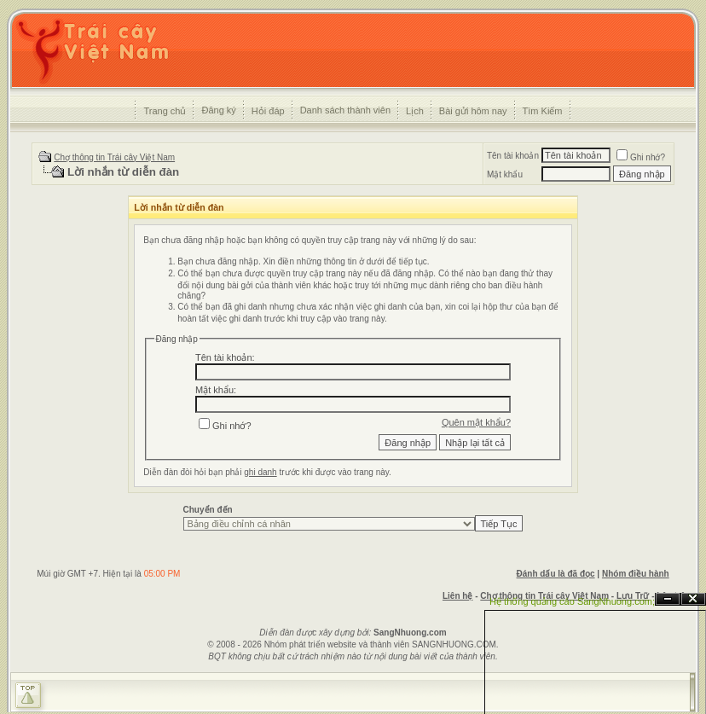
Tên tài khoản (513, 155)
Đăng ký (218, 110)
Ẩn (667, 599)
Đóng (693, 599)
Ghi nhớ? (640, 157)
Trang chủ (164, 111)
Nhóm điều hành (635, 573)
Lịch (415, 111)
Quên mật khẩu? (476, 422)
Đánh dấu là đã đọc (556, 573)
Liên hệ (457, 596)
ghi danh (260, 472)
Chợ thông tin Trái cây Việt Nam (114, 157)
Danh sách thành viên (345, 110)
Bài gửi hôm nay (473, 111)
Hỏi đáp (268, 111)
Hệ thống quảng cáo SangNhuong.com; (572, 601)
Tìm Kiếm (543, 111)
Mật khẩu (505, 174)
